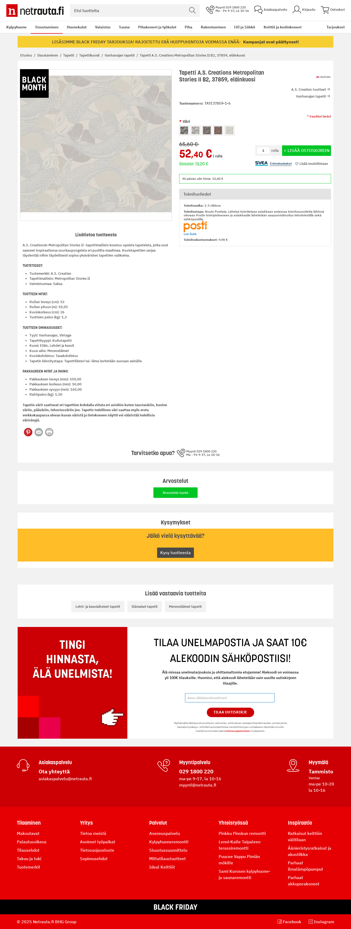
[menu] (154, 27)
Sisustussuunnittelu (168, 850)
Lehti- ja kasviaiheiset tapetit (98, 606)
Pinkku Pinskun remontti (242, 833)
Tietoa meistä (93, 833)
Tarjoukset (336, 27)
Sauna (124, 27)
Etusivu (26, 55)
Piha (188, 27)
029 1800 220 (196, 771)
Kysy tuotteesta (175, 552)
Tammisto (321, 771)
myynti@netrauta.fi (197, 785)
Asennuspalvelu (164, 833)
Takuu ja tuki (29, 858)
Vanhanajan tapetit (120, 55)
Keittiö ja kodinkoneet (283, 27)
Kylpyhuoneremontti (168, 841)
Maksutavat (28, 833)
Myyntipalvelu (194, 762)
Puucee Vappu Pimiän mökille (239, 859)
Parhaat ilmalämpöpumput (305, 866)
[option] (184, 130)
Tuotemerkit (28, 867)
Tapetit (69, 55)
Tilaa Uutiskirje (230, 712)
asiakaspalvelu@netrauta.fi (65, 778)
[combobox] (135, 10)
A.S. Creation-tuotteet (308, 89)
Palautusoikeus (32, 841)
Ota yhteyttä (54, 771)
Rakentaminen (213, 27)
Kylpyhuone (16, 27)
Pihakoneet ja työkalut (157, 27)
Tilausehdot (28, 850)
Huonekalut (77, 27)
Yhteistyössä (233, 822)
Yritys (86, 822)
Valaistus (103, 27)
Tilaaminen (29, 822)
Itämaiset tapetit (145, 606)
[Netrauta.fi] (35, 10)
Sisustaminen (46, 27)
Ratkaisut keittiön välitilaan (305, 836)
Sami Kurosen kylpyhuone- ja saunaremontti (244, 874)
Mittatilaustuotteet (167, 858)
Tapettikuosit (90, 55)
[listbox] (255, 129)
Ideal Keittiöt (162, 867)
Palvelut (158, 822)
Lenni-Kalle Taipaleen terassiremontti (239, 845)
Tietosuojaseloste (97, 850)
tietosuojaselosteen (237, 731)
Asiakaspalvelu (55, 762)
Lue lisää (190, 234)
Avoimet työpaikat (97, 841)
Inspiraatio (300, 822)
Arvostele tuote (175, 492)
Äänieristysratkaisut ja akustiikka (309, 851)
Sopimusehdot (94, 858)
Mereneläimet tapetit (185, 606)
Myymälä (318, 762)
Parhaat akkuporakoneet (303, 880)
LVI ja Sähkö (244, 27)
